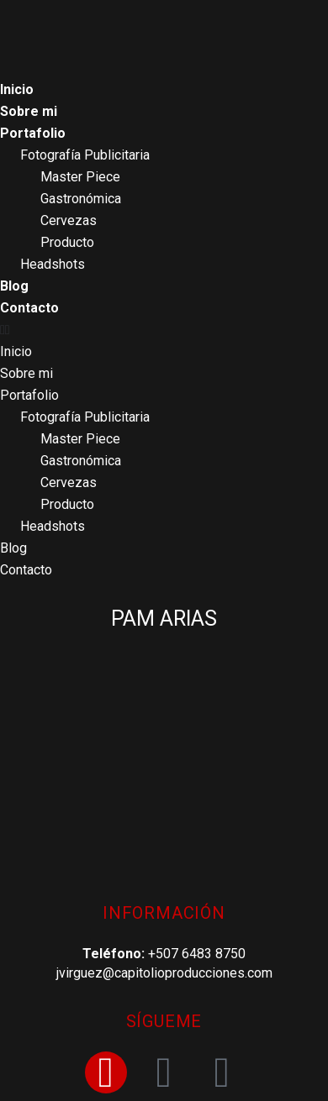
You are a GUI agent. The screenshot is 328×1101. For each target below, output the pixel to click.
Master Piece (80, 177)
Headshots (52, 264)
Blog (14, 286)
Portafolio (33, 133)
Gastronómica (80, 199)
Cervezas (68, 220)
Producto (67, 242)
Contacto (29, 308)
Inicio (17, 89)
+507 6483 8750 (197, 954)
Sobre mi (28, 111)
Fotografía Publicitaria (85, 155)
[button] (164, 330)
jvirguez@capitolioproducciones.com (164, 973)
